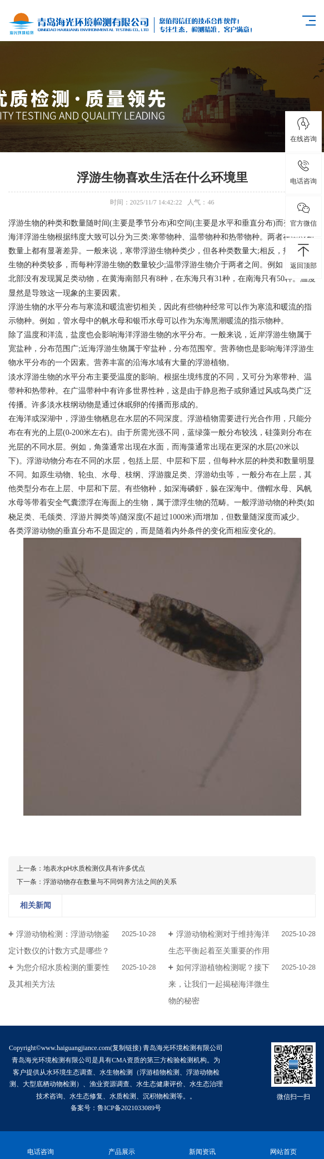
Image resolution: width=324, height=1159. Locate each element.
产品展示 (121, 1145)
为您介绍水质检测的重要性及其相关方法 (58, 975)
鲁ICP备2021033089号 (129, 1108)
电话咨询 (40, 1145)
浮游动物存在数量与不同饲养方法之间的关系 (110, 882)
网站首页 (283, 1145)
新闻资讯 (202, 1145)
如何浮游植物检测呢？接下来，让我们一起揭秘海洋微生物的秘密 (219, 984)
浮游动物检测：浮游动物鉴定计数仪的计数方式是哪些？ (58, 942)
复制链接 (125, 1048)
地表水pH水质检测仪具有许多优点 (94, 868)
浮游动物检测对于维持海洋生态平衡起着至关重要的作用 (219, 942)
